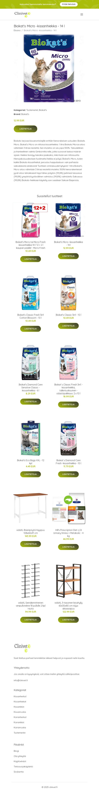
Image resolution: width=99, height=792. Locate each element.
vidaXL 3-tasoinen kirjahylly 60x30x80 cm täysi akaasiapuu (68, 605)
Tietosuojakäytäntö (23, 766)
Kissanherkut (20, 696)
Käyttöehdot (20, 761)
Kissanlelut (19, 706)
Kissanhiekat (20, 701)
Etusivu (17, 30)
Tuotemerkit (32, 110)
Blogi (16, 751)
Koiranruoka (20, 727)
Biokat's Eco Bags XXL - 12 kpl (30, 462)
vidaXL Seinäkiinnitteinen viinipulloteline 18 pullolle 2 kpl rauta (30, 605)
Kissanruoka (20, 712)
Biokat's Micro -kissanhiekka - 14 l (68, 243)
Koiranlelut (19, 722)
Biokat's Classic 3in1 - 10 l (68, 314)
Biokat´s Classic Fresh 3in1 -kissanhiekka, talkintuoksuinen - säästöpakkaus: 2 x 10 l (68, 389)
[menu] (82, 14)
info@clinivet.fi (21, 680)
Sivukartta (19, 771)
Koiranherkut (20, 717)
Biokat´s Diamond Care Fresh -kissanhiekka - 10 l (68, 462)
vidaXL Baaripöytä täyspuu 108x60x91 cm (30, 531)
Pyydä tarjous (68, 4)
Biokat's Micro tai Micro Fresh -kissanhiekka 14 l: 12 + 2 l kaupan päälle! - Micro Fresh (31, 245)
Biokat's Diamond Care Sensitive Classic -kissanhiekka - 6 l (30, 387)
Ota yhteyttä (20, 756)
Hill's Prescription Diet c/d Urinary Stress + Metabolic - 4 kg (68, 533)
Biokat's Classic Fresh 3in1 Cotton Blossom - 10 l (30, 316)
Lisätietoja (25, 129)
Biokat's (43, 110)
